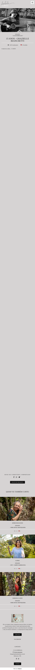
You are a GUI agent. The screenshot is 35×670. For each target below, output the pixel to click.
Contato (17, 663)
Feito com (17, 668)
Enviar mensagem (18, 652)
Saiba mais (17, 634)
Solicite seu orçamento (17, 482)
